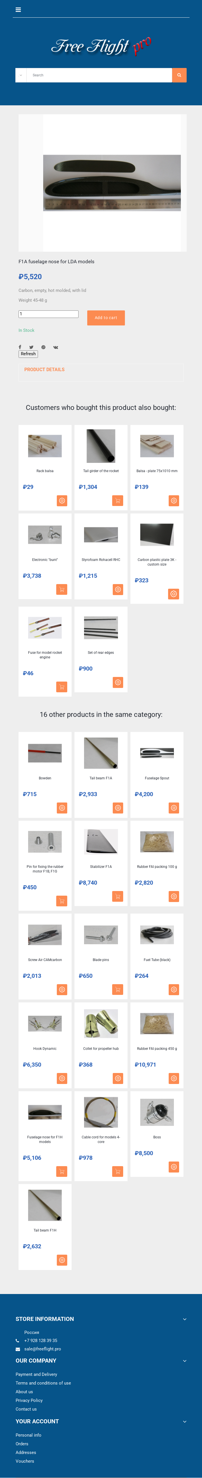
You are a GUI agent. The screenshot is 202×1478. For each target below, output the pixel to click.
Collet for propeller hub (101, 1049)
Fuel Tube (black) (157, 960)
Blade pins (101, 960)
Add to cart (106, 317)
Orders (22, 1444)
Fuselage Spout (157, 778)
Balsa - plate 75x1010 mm (157, 471)
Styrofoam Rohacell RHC (101, 560)
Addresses (26, 1452)
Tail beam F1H (45, 1231)
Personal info (28, 1435)
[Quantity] (49, 314)
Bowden (45, 778)
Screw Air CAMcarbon (45, 960)
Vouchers (25, 1461)
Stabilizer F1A (101, 867)
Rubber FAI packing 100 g (157, 867)
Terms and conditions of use (43, 1383)
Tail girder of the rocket (101, 471)
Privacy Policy (29, 1400)
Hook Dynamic (45, 1049)
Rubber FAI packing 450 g (157, 1049)
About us (24, 1392)
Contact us (26, 1409)
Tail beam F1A (101, 778)
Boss (157, 1137)
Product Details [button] (44, 369)
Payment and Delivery (36, 1374)
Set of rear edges (101, 653)
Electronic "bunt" (45, 560)
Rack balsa (45, 471)
